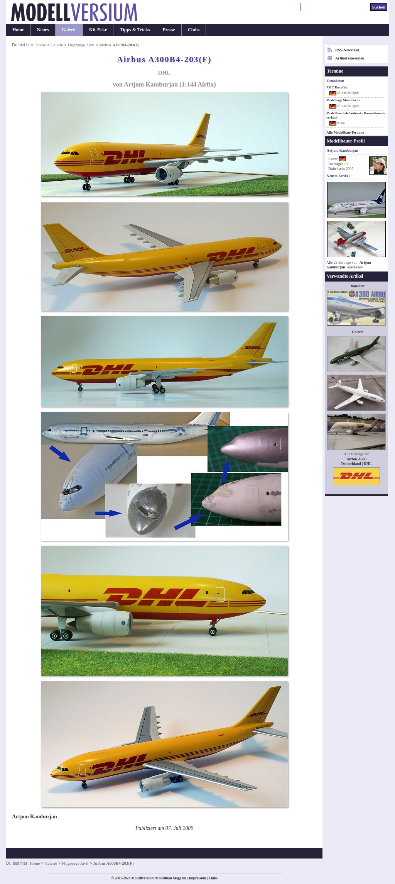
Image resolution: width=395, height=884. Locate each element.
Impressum (197, 878)
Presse (168, 29)
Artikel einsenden (349, 58)
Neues (43, 29)
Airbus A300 (356, 459)
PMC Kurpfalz (337, 87)
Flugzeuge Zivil (81, 44)
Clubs (193, 29)
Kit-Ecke (98, 29)
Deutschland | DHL (356, 464)
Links (213, 878)
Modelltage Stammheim (343, 100)
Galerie (69, 29)
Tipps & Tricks (135, 29)
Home (18, 29)
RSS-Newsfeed (347, 50)
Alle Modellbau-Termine (345, 132)
